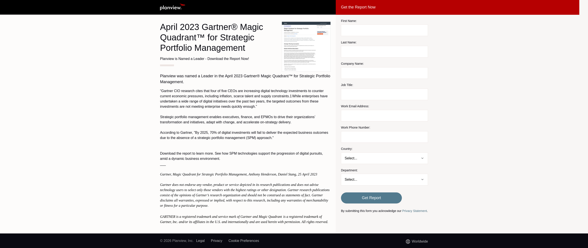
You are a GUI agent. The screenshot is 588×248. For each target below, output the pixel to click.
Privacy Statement (414, 211)
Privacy (216, 241)
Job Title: (347, 85)
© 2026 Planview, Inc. (177, 241)
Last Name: (349, 42)
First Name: (349, 21)
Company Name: (352, 63)
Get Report (371, 198)
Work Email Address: (355, 106)
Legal (200, 241)
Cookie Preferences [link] (244, 241)
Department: (349, 170)
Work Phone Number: (355, 127)
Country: (346, 148)
